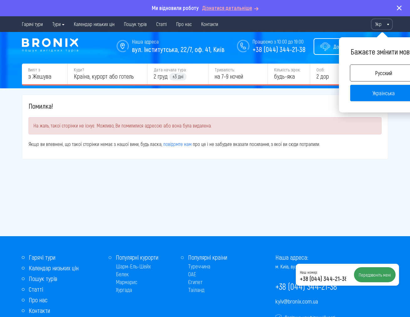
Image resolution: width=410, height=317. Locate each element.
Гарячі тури (32, 24)
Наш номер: (308, 272)
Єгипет (195, 281)
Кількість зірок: (287, 69)
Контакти (209, 24)
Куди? (79, 69)
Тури (56, 24)
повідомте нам (177, 144)
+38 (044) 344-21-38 (279, 49)
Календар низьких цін (94, 24)
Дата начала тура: (170, 69)
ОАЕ (192, 274)
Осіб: (320, 69)
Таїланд (196, 289)
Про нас (184, 24)
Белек (122, 274)
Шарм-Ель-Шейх (133, 266)
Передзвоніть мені (375, 275)
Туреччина (199, 266)
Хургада (124, 289)
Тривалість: (225, 69)
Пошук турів (135, 24)
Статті (161, 24)
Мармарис (126, 281)
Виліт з (34, 69)
